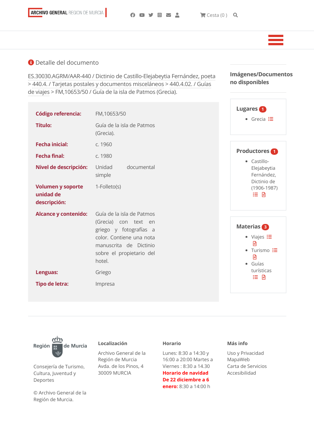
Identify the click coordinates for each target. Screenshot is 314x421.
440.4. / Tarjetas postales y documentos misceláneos (98, 84)
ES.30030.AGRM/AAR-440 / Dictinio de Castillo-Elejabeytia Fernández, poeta (122, 76)
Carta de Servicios (247, 366)
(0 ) (213, 15)
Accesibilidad (241, 372)
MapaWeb (238, 359)
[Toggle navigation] (285, 40)
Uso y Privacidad (245, 353)
